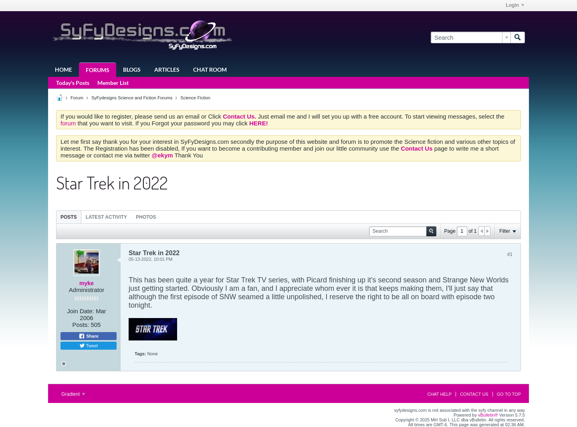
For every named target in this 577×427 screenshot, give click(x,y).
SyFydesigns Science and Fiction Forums (131, 97)
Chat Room (210, 69)
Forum (77, 97)
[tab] (68, 217)
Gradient (73, 394)
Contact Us (474, 394)
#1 (509, 254)
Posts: (81, 324)
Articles (167, 69)
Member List (113, 82)
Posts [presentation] (69, 217)
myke (86, 283)
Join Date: (80, 311)
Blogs (132, 69)
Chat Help (439, 394)
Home (63, 69)
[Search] (470, 37)
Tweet (88, 345)
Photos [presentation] (146, 217)
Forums (97, 69)
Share (89, 336)
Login (515, 5)
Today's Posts (72, 82)
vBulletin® (488, 415)
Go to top (509, 394)
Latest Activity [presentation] (106, 217)
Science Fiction (195, 97)
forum (69, 123)
